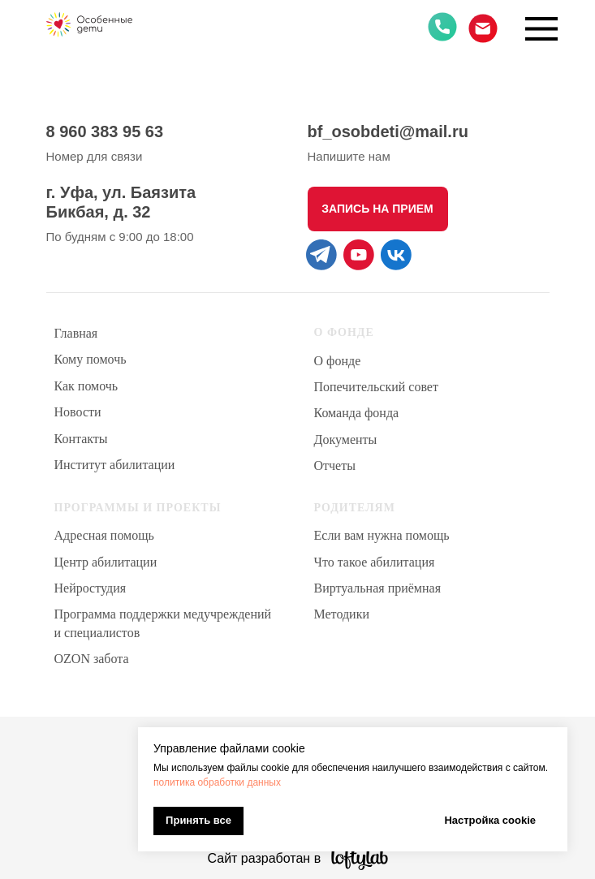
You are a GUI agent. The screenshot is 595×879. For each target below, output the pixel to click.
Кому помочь (90, 359)
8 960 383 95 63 (105, 131)
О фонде (337, 361)
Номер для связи (94, 156)
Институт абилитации (114, 465)
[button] (378, 209)
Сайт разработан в (264, 858)
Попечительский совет (376, 387)
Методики (341, 614)
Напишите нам (349, 156)
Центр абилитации (105, 562)
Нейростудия (90, 588)
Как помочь (86, 386)
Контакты (81, 439)
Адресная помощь (104, 535)
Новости (77, 412)
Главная (76, 333)
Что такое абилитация (374, 562)
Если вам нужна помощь (382, 535)
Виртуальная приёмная (378, 588)
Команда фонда (356, 413)
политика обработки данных (217, 782)
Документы (345, 439)
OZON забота (91, 659)
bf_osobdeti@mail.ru (388, 131)
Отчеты (335, 465)
